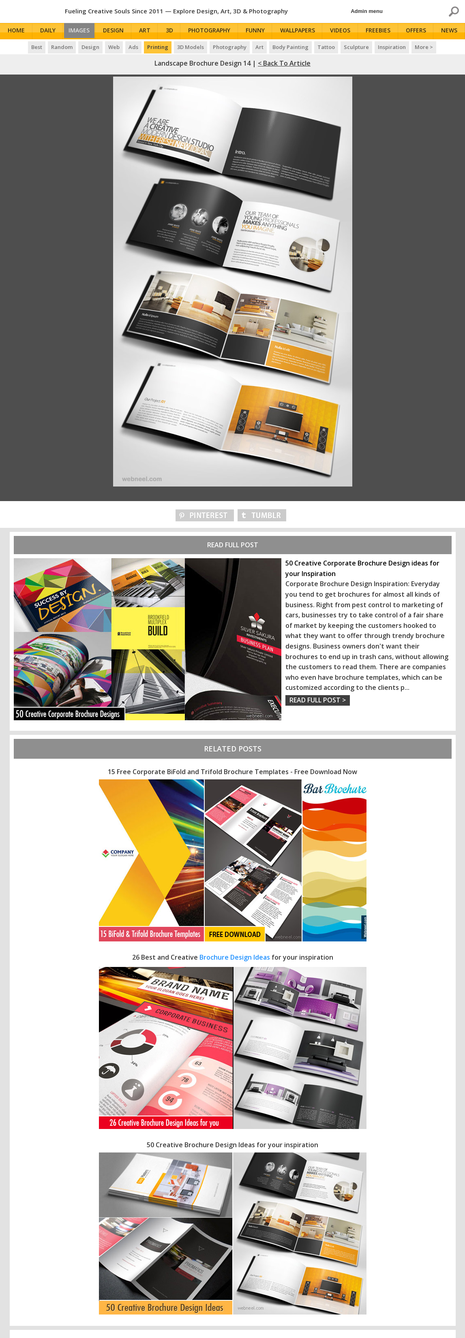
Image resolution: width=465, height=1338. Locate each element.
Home (16, 31)
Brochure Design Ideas (234, 957)
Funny (257, 31)
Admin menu (367, 11)
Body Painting (290, 47)
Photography (212, 31)
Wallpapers (299, 31)
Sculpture (356, 47)
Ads (133, 47)
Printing (157, 47)
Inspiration (392, 47)
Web (114, 47)
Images (81, 31)
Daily (48, 31)
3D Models (190, 47)
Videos (342, 31)
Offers (417, 31)
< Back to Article (284, 63)
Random (62, 47)
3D (172, 31)
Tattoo (326, 47)
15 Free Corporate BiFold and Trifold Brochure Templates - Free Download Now (232, 771)
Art (148, 31)
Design (117, 31)
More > (424, 47)
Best (36, 47)
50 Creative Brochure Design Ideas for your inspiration (232, 1144)
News (450, 31)
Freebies (379, 31)
